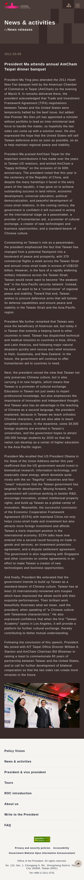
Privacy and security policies (32, 848)
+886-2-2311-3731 (44, 873)
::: (2, 1)
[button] (78, 863)
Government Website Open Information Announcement (42, 853)
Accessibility (61, 848)
